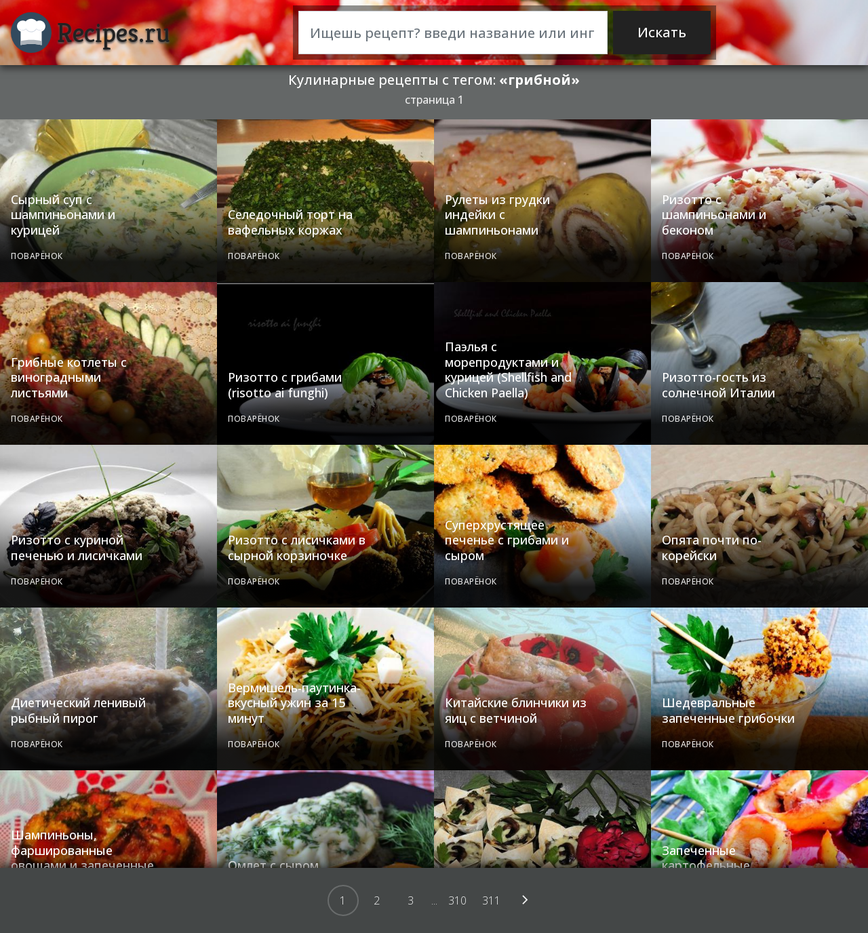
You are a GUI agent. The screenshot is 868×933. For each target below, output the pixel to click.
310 (457, 900)
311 (491, 900)
